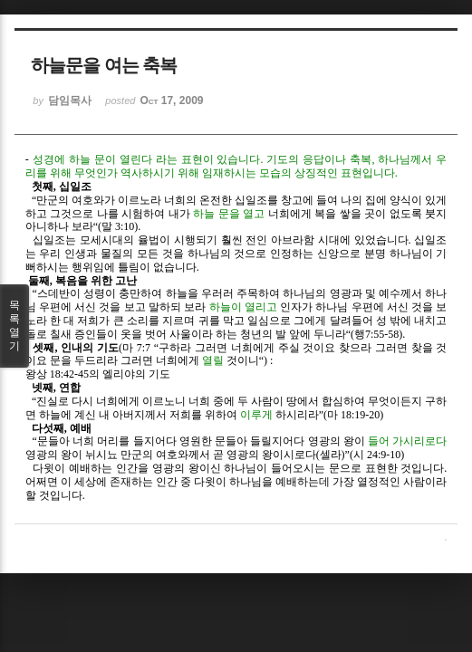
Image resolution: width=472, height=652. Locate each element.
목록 (14, 326)
